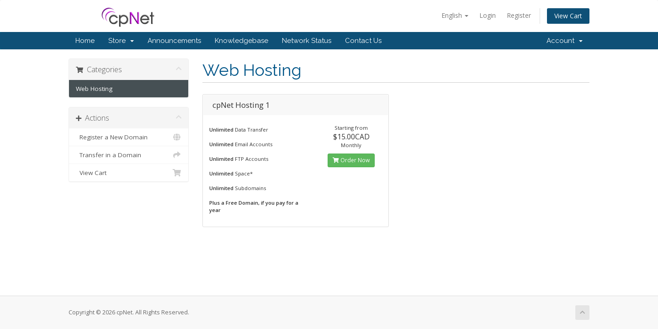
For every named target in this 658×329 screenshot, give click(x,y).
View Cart (568, 15)
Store (121, 41)
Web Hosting (94, 89)
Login (487, 15)
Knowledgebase (241, 41)
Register (519, 15)
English (454, 15)
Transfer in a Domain (128, 154)
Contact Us (363, 41)
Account (565, 41)
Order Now (351, 160)
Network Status (306, 41)
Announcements (174, 41)
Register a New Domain (128, 137)
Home (85, 41)
